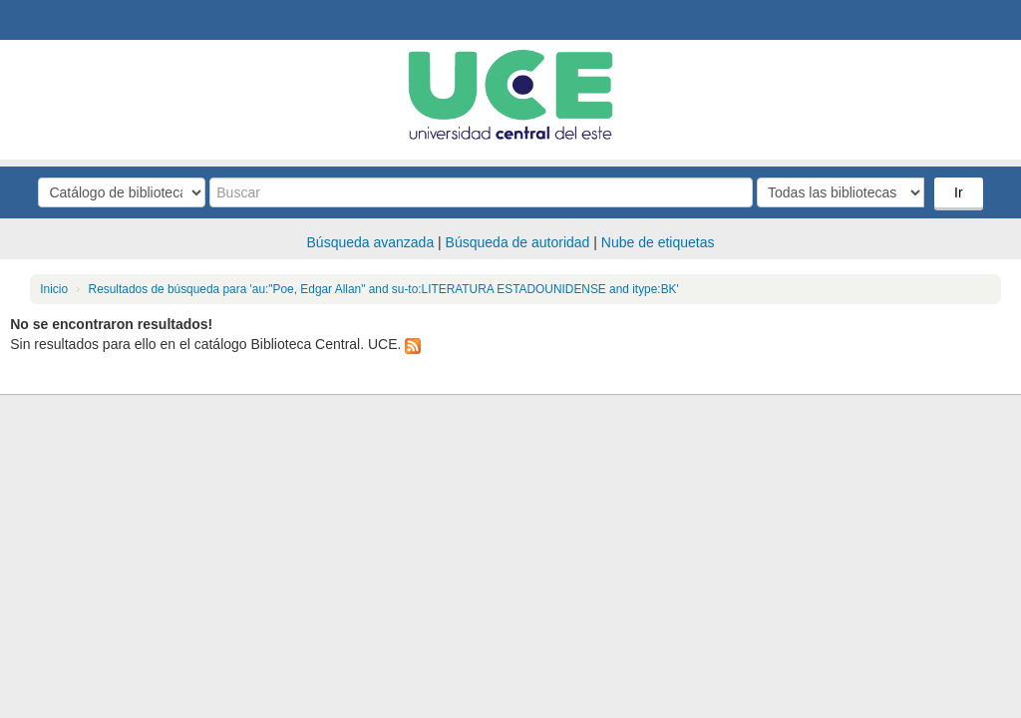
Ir (958, 192)
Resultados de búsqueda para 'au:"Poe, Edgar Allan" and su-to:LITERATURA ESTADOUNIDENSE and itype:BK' (384, 289)
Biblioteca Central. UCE (70, 20)
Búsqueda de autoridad (518, 242)
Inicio (54, 289)
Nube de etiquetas (658, 242)
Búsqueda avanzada (371, 242)
